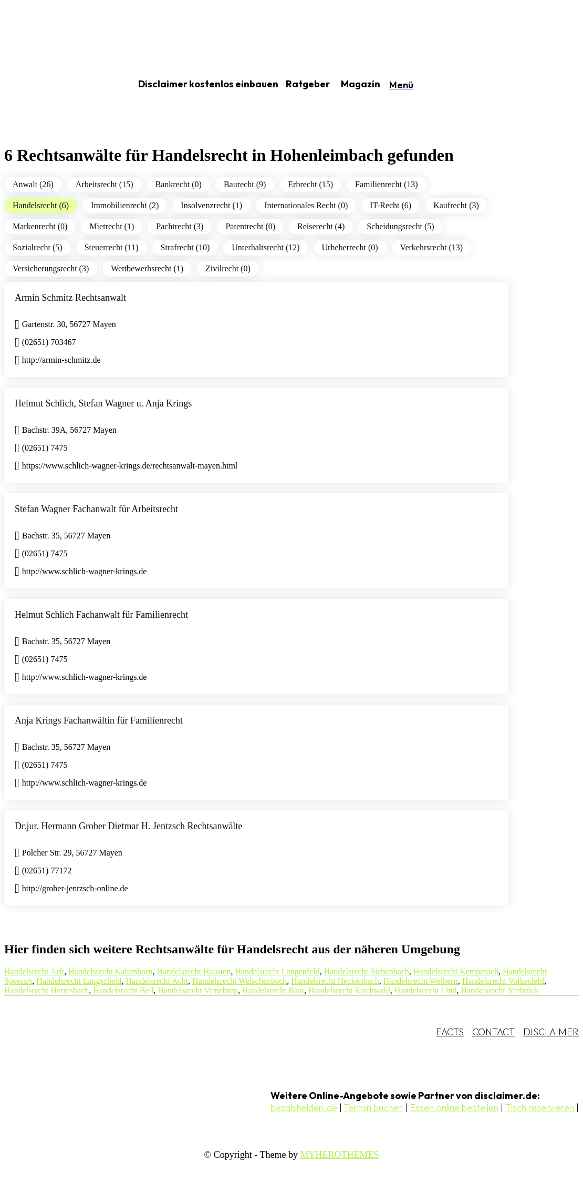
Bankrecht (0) (178, 184)
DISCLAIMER (551, 1032)
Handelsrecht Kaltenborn (110, 971)
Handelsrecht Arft (34, 971)
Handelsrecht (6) (41, 205)
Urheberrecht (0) (350, 247)
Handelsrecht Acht (157, 980)
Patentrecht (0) (250, 226)
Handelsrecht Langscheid (78, 980)
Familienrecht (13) (386, 184)
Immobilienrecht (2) (125, 205)
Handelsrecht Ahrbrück (500, 990)
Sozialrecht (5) (38, 247)
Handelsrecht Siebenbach (366, 971)
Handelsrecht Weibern (420, 980)
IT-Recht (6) (390, 205)
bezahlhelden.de (303, 1108)
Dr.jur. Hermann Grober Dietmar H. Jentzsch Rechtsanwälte (128, 826)
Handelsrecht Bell (123, 990)
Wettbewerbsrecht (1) (147, 268)
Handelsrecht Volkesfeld (503, 980)
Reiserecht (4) (321, 226)
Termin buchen (373, 1108)
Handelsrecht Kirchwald (349, 990)
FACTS (450, 1032)
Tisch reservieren (539, 1108)
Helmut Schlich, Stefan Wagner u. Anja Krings (103, 403)
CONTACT (493, 1032)
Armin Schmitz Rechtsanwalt (70, 297)
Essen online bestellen (454, 1108)
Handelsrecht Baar (273, 990)
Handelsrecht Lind (425, 990)
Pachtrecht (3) (179, 226)
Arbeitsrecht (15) (104, 184)
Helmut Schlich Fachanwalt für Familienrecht (101, 614)
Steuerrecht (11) (112, 247)
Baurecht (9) (245, 184)
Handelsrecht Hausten (194, 971)
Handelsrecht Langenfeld (277, 971)
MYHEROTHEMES (339, 1154)
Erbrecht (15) (310, 184)
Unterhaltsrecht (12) (265, 247)
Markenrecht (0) (40, 226)
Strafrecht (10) (185, 247)
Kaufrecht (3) (456, 205)
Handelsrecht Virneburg (198, 990)
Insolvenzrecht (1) (211, 205)
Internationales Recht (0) (306, 205)
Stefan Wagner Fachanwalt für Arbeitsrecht (96, 509)
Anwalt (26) (33, 184)
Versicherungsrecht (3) (51, 268)
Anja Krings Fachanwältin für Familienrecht (99, 720)
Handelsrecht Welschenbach (239, 980)
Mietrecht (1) (111, 226)
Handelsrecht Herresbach (46, 990)
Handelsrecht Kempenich (455, 971)
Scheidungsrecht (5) (400, 226)
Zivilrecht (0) (228, 268)
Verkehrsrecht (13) (431, 247)
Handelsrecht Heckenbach (335, 980)
